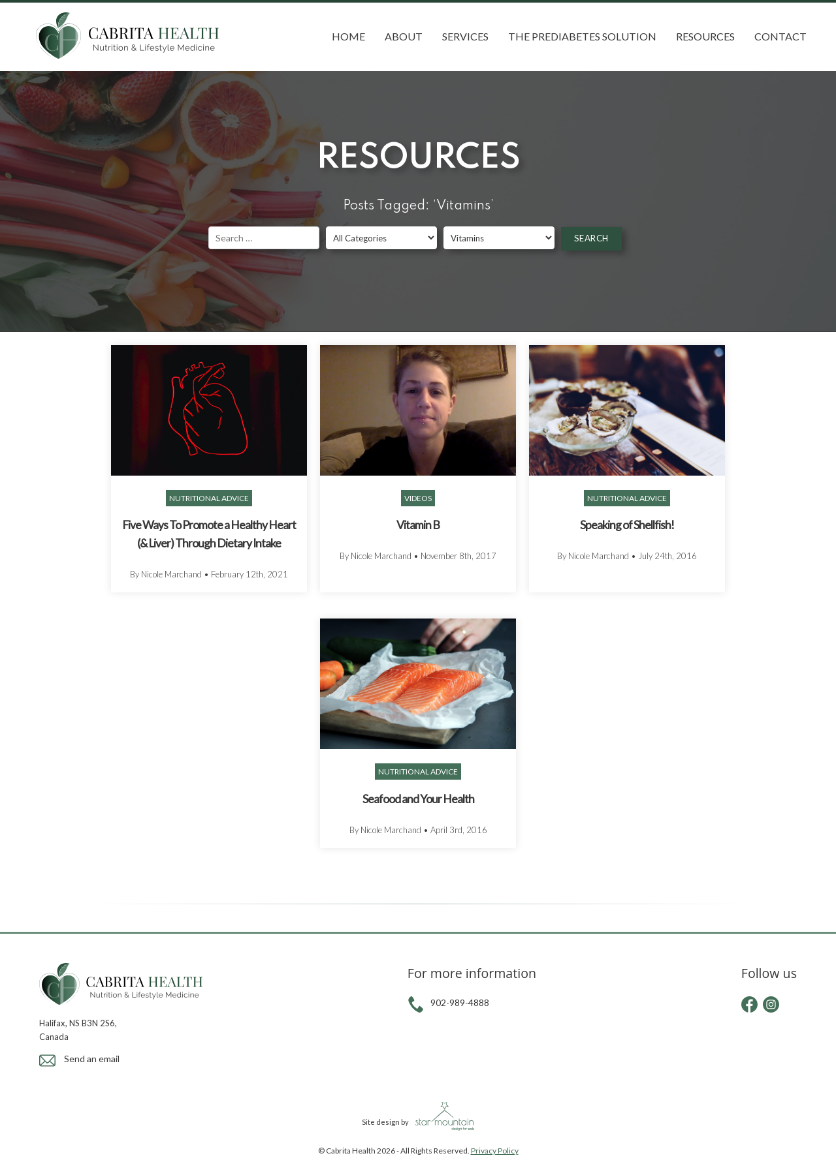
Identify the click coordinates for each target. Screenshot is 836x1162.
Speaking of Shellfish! (627, 525)
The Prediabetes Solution (582, 36)
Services (465, 36)
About (404, 36)
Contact (780, 36)
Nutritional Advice (209, 498)
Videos (418, 498)
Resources (705, 36)
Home (348, 36)
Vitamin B (418, 525)
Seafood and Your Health (418, 799)
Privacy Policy (495, 1150)
